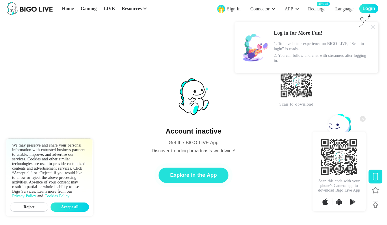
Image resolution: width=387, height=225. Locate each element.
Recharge (316, 8)
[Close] (373, 27)
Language (344, 8)
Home (68, 8)
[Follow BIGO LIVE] (375, 190)
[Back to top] (375, 204)
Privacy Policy (24, 196)
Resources (132, 8)
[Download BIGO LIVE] (375, 176)
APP (288, 8)
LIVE (109, 8)
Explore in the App (193, 175)
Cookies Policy (56, 196)
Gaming (88, 8)
